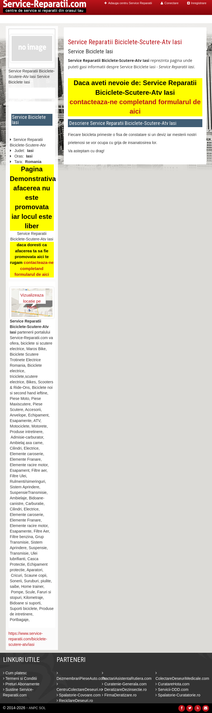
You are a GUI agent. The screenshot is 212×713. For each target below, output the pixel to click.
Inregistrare (196, 3)
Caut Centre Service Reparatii (138, 19)
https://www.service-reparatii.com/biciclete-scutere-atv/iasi (28, 639)
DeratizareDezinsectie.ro (124, 689)
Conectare (170, 3)
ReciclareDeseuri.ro (75, 700)
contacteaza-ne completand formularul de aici (34, 268)
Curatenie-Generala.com (124, 684)
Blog (177, 19)
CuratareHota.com (172, 684)
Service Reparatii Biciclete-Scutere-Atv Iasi (125, 42)
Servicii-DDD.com (171, 689)
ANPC (33, 708)
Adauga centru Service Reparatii (128, 3)
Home (97, 19)
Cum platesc (15, 673)
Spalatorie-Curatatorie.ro (177, 695)
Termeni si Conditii (20, 678)
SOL (42, 708)
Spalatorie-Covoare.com (79, 695)
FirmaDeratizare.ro (119, 695)
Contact (194, 19)
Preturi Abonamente (21, 684)
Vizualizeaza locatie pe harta (32, 298)
